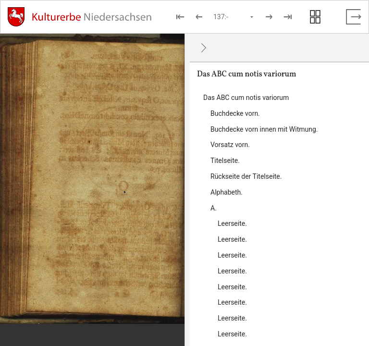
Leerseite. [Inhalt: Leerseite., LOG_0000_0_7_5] (232, 287)
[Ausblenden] (203, 47)
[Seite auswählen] (234, 17)
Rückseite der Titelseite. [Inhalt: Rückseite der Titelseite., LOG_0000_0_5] (246, 176)
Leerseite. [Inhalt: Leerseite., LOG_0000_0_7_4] (232, 271)
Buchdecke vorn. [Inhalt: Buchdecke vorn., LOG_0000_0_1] (235, 113)
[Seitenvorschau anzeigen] (315, 17)
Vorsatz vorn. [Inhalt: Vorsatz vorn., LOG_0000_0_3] (230, 144)
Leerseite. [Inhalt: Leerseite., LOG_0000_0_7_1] (232, 223)
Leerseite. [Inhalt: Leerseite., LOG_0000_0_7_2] (232, 239)
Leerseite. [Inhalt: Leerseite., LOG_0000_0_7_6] (232, 302)
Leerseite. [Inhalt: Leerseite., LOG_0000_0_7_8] (232, 334)
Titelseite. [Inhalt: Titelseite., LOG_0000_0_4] (225, 160)
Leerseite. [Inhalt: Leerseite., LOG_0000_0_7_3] (232, 255)
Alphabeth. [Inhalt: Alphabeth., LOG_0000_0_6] (226, 192)
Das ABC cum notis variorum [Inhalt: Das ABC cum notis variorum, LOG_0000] (246, 97)
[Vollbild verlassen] (353, 17)
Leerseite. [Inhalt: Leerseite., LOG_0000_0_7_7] (232, 318)
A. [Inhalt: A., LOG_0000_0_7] (213, 208)
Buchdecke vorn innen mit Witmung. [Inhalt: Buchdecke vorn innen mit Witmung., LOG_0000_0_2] (264, 129)
